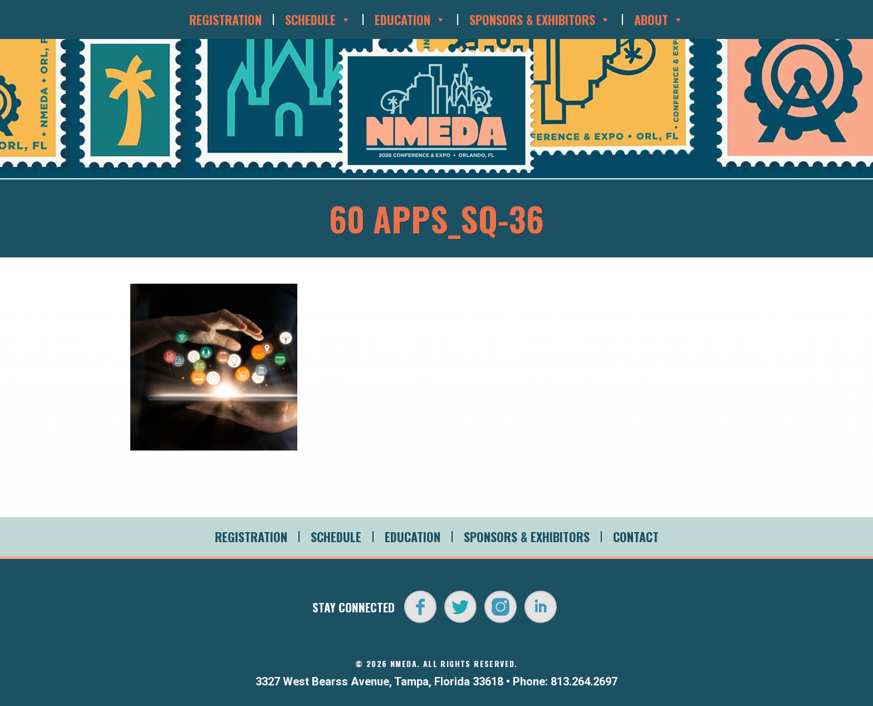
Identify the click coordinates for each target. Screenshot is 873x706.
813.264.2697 (584, 681)
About (659, 19)
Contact (636, 536)
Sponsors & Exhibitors (540, 19)
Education (410, 19)
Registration (225, 19)
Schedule (318, 19)
